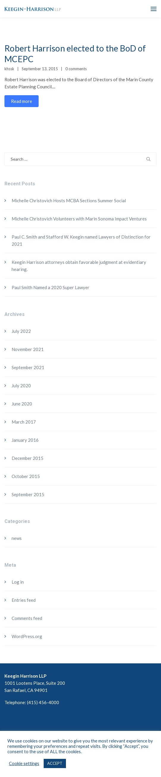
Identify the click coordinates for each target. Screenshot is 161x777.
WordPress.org (27, 636)
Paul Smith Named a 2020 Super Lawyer (50, 287)
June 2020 (22, 403)
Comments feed (27, 618)
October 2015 (26, 476)
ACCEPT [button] (54, 763)
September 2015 (28, 494)
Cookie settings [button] (24, 763)
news (17, 538)
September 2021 (28, 367)
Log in (18, 582)
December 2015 (27, 458)
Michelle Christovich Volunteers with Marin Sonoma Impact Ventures (79, 218)
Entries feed (24, 600)
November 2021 (28, 349)
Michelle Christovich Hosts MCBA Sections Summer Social (69, 200)
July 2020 (21, 385)
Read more (21, 101)
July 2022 (21, 331)
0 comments (76, 68)
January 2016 (25, 440)
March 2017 (24, 421)
